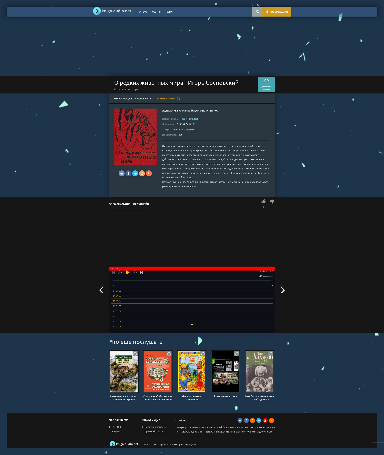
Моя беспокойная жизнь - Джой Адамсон (259, 397)
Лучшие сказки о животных (192, 397)
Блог (170, 11)
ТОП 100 (142, 11)
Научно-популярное (204, 110)
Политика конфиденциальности (163, 427)
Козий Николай (189, 118)
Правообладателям (155, 431)
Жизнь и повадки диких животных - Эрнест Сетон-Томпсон (124, 397)
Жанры (157, 11)
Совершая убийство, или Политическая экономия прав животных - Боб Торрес (157, 397)
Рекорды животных (225, 396)
